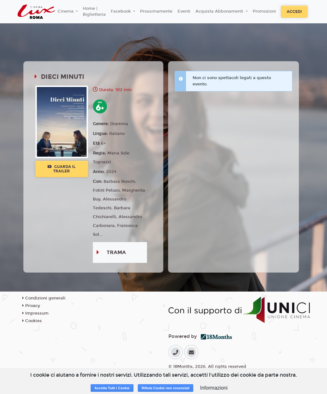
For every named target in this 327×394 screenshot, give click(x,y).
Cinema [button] (66, 11)
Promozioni (264, 11)
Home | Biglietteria (94, 11)
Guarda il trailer (62, 169)
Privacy (31, 305)
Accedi (294, 11)
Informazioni (214, 388)
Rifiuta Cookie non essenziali (165, 388)
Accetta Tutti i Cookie (112, 388)
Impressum (35, 313)
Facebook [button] (121, 11)
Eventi (184, 11)
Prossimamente (156, 11)
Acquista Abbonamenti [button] (220, 11)
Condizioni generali (43, 298)
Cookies (32, 320)
